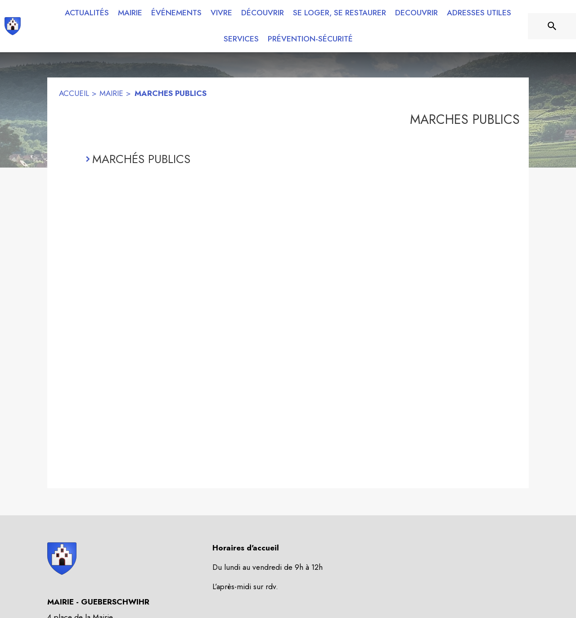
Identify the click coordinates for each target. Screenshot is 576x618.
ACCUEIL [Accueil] (74, 93)
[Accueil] (12, 26)
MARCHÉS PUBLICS (141, 159)
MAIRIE (111, 93)
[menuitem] (86, 13)
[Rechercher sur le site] (552, 26)
